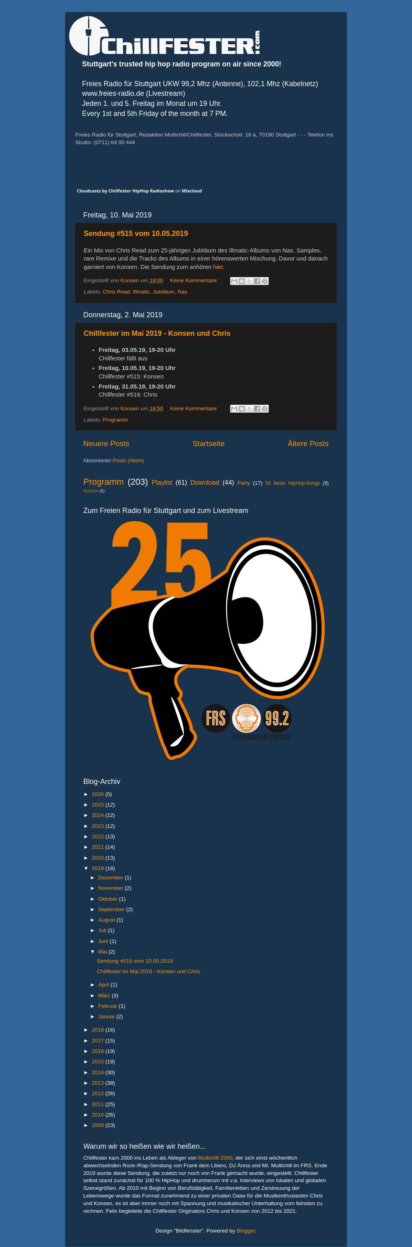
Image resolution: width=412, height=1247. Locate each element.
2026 (98, 794)
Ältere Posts (308, 443)
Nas (182, 292)
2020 (98, 858)
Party (243, 483)
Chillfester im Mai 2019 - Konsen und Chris (157, 333)
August (107, 920)
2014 (98, 1072)
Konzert (90, 490)
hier (218, 267)
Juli (103, 930)
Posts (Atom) (128, 460)
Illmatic (141, 292)
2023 (98, 826)
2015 (98, 1062)
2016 (98, 1051)
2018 (98, 1030)
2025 (98, 805)
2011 (98, 1104)
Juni (104, 941)
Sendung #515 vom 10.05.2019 (136, 234)
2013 (98, 1083)
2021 (98, 847)
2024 (98, 815)
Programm (115, 420)
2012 (98, 1093)
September (112, 909)
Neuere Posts (106, 443)
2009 (98, 1125)
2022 (98, 836)
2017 (98, 1041)
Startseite (208, 443)
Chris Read (116, 292)
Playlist (162, 482)
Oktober (108, 899)
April (104, 985)
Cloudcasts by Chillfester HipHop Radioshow (125, 191)
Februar (108, 1006)
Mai (103, 952)
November (111, 888)
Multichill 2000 (215, 1158)
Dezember (111, 878)
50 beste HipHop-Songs (293, 483)
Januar (107, 1016)
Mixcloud (192, 191)
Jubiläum (164, 292)
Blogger (246, 1231)
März (105, 996)
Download (204, 482)
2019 (98, 868)
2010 (98, 1115)
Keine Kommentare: (195, 280)
